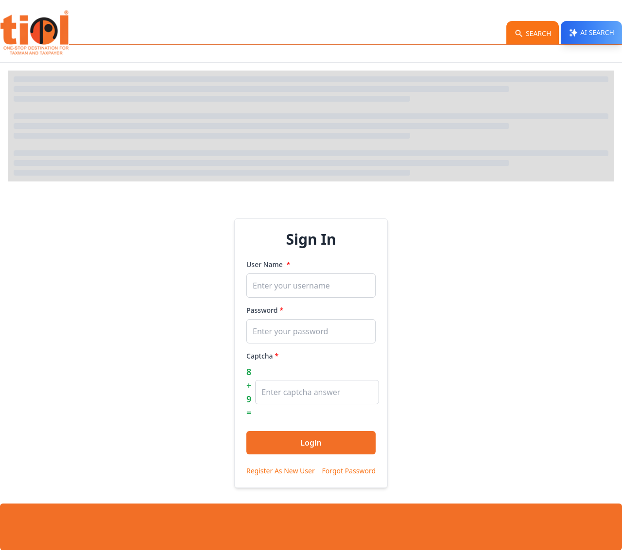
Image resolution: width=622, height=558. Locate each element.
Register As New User (280, 470)
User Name (265, 264)
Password (261, 310)
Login (310, 442)
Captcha (259, 355)
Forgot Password (349, 470)
